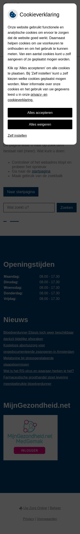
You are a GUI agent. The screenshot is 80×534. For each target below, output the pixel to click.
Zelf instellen (17, 135)
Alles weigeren (40, 124)
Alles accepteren (39, 112)
